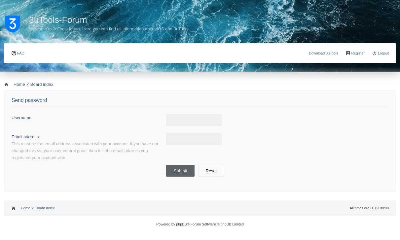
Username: (22, 117)
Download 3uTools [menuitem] (323, 53)
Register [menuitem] (358, 53)
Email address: (26, 136)
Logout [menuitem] (383, 53)
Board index (45, 208)
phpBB (181, 224)
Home (25, 208)
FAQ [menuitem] (20, 53)
